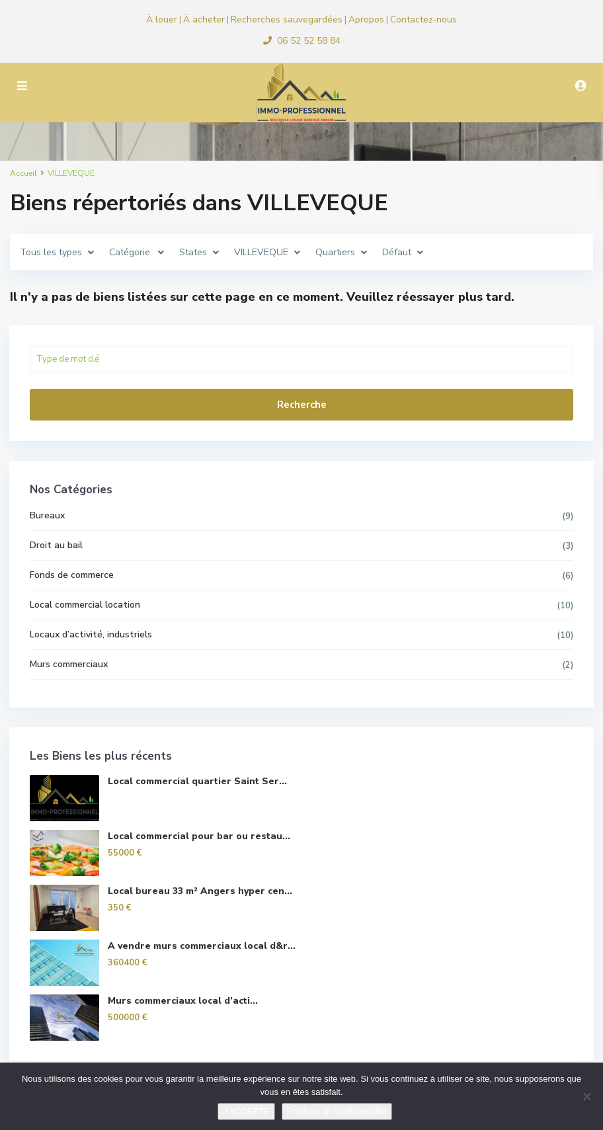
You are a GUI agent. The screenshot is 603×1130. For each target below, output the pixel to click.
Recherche (302, 404)
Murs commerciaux (69, 664)
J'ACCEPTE (246, 1111)
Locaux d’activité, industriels (91, 634)
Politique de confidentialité (337, 1111)
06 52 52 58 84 (309, 40)
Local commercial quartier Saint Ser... (198, 781)
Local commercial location (85, 604)
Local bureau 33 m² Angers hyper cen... (200, 891)
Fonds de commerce (72, 575)
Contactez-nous (423, 19)
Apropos (366, 19)
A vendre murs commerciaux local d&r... (202, 946)
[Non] (586, 1096)
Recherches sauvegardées (286, 19)
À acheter (204, 19)
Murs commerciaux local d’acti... (183, 1000)
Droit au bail (56, 545)
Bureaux (47, 515)
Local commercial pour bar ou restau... (199, 836)
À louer (161, 19)
